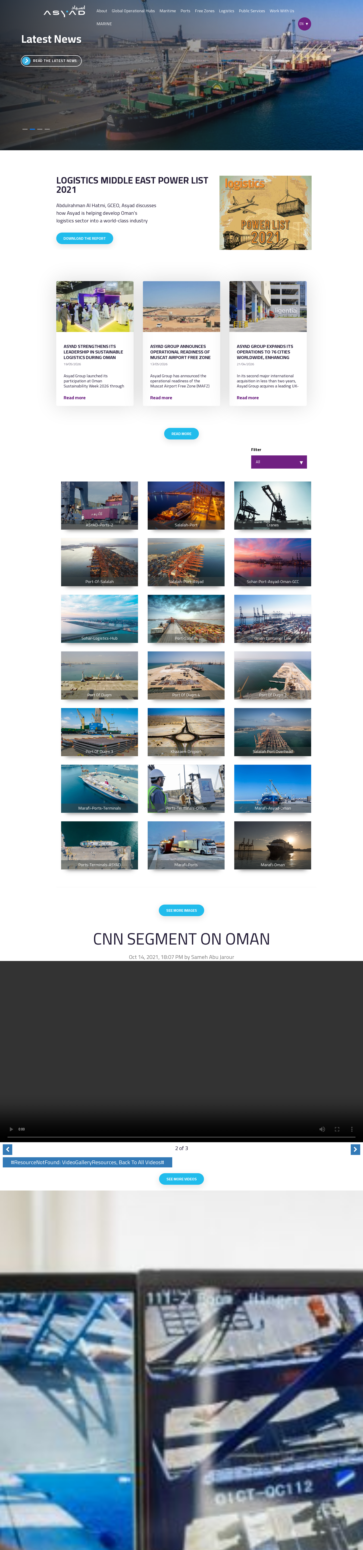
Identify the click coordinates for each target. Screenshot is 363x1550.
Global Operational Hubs (133, 11)
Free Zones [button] (205, 11)
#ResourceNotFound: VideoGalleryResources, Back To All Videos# (87, 1167)
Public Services (252, 11)
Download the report (85, 239)
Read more (77, 399)
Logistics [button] (226, 11)
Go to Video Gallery (47, 60)
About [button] (102, 11)
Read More (181, 435)
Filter (256, 452)
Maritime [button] (168, 11)
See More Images (181, 913)
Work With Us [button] (282, 11)
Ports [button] (185, 11)
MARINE (104, 24)
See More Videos (181, 1184)
